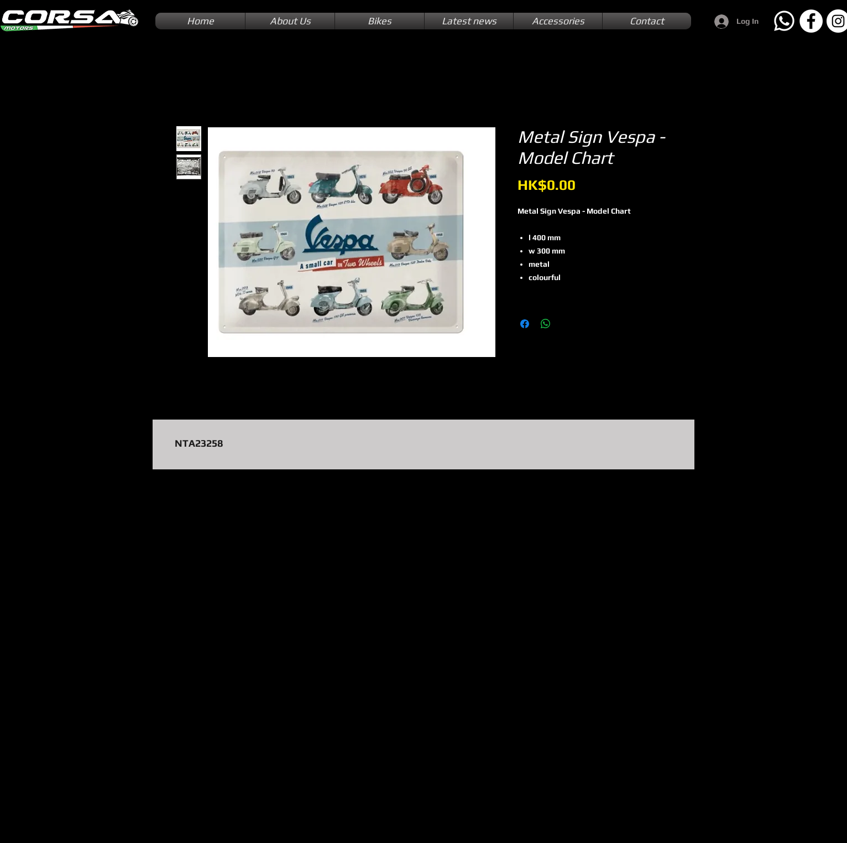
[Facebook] (811, 21)
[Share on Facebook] (524, 323)
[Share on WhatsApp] (545, 323)
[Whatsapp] (784, 21)
